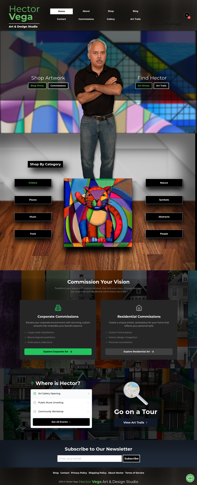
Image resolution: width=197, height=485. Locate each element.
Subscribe (131, 458)
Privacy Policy (79, 473)
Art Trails (161, 85)
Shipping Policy (98, 473)
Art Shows (144, 85)
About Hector (116, 473)
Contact (64, 473)
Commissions (58, 85)
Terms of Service (134, 473)
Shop (56, 473)
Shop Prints (37, 85)
